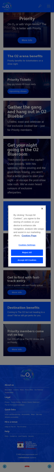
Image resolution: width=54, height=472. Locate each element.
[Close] (42, 208)
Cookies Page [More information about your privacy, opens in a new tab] (29, 236)
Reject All (27, 252)
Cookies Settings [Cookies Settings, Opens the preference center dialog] (27, 245)
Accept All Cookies (27, 260)
